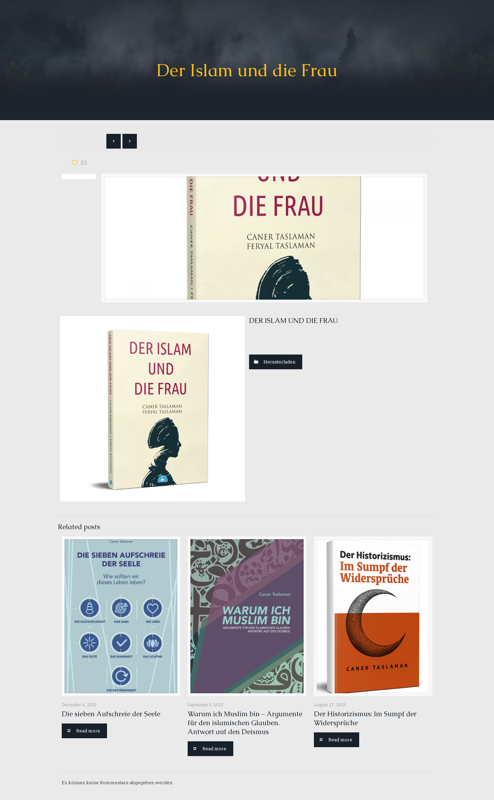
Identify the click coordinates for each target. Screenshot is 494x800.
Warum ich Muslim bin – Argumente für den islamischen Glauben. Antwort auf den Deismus (245, 722)
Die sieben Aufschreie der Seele (111, 713)
